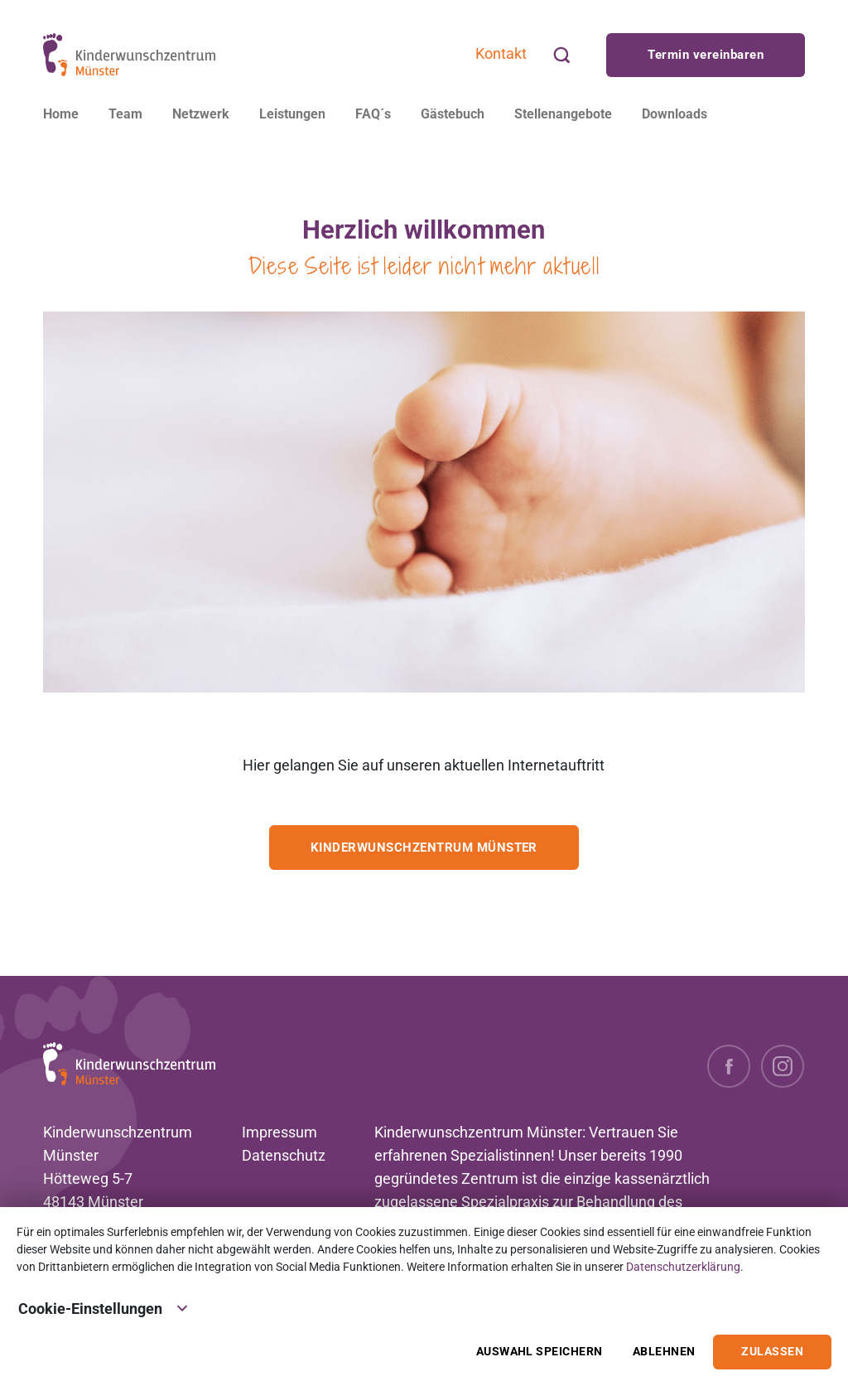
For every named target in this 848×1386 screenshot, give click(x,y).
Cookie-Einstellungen (103, 1307)
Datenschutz (283, 1155)
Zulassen (772, 1352)
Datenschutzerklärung (683, 1266)
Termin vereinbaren (706, 54)
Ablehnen (664, 1352)
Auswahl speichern (539, 1352)
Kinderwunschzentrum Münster (424, 847)
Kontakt (501, 53)
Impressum (279, 1132)
